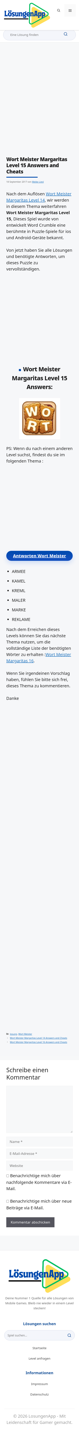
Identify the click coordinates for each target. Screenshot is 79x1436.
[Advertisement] (39, 100)
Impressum (39, 1384)
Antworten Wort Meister (39, 556)
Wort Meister (25, 1033)
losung (13, 1033)
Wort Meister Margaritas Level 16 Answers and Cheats (38, 1042)
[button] (58, 10)
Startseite (39, 1348)
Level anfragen (40, 1358)
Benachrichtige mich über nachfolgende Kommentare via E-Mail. (39, 1182)
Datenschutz (39, 1394)
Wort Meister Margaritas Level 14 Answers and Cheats (38, 1037)
